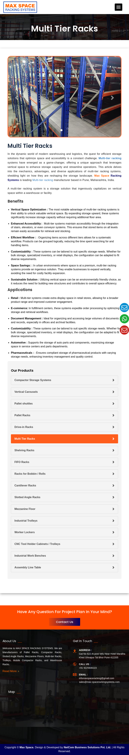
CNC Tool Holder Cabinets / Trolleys (37, 544)
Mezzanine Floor (24, 509)
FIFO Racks (21, 462)
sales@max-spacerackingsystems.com (99, 682)
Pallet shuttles (23, 403)
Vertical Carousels (26, 391)
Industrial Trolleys (25, 520)
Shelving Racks (24, 450)
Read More (10, 671)
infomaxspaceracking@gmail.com (96, 678)
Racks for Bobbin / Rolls (30, 473)
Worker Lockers (24, 532)
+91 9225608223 (88, 668)
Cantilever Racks (25, 485)
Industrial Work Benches (30, 555)
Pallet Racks (22, 415)
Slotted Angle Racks (27, 497)
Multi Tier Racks (24, 438)
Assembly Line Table (27, 567)
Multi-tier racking (110, 158)
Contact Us (64, 622)
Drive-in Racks (23, 427)
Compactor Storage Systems (32, 380)
